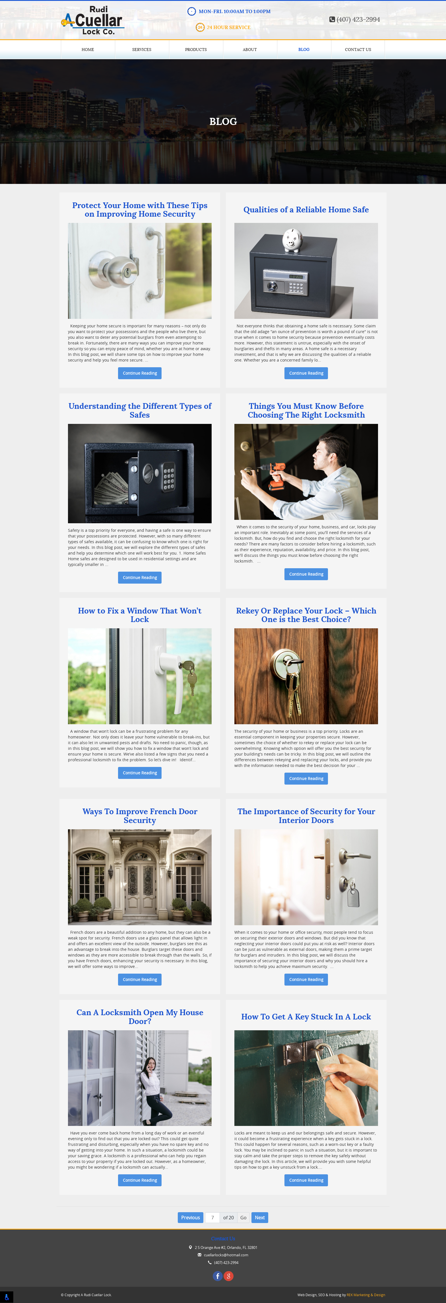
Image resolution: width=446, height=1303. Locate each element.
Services (141, 49)
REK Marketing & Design (366, 1295)
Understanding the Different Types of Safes (140, 411)
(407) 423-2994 (354, 19)
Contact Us (358, 49)
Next (260, 1217)
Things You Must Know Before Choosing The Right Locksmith (306, 411)
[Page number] (212, 1217)
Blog (303, 49)
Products (196, 49)
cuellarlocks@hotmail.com (226, 1255)
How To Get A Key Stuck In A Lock (306, 1017)
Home (88, 49)
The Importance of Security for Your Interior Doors (306, 816)
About (250, 49)
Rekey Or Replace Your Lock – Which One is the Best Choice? (306, 615)
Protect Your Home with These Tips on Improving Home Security (140, 210)
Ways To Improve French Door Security (139, 816)
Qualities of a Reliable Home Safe (306, 210)
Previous (190, 1217)
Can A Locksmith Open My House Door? (140, 1017)
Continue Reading (140, 373)
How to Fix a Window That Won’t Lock (140, 615)
